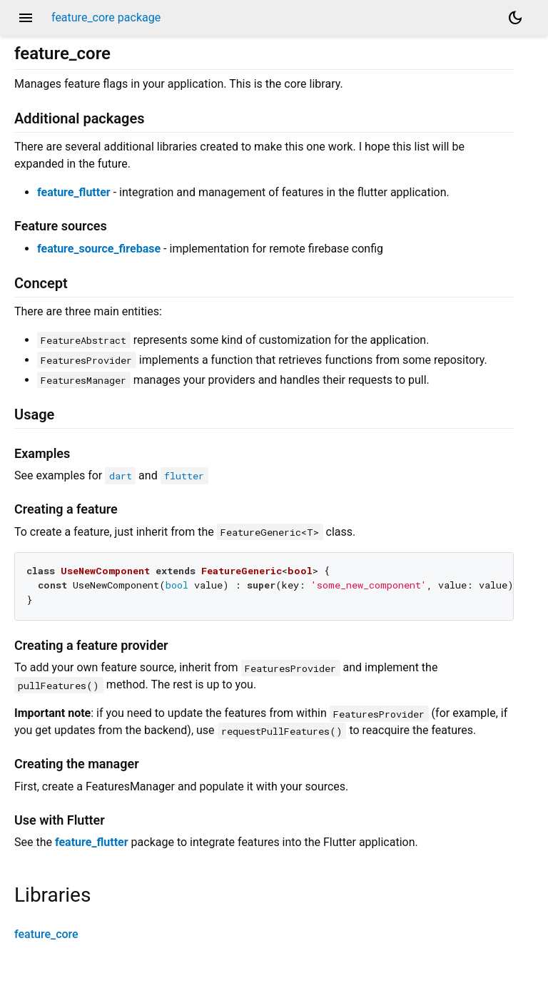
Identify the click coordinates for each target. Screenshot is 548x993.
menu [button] (25, 17)
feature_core (46, 934)
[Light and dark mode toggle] (515, 17)
